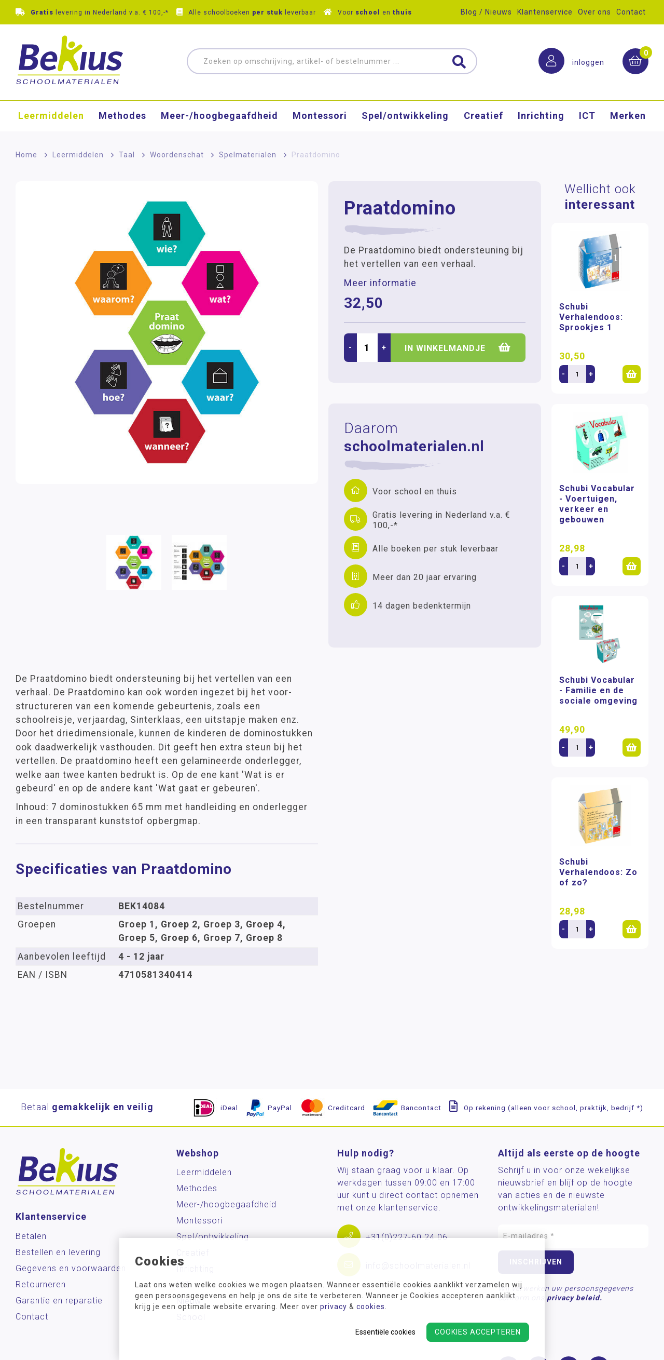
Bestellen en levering (58, 1252)
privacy (333, 1306)
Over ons (594, 12)
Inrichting (541, 117)
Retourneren (41, 1284)
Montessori (320, 117)
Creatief (483, 117)
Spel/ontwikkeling (405, 117)
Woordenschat (177, 155)
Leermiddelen (51, 117)
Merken (628, 117)
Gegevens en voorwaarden (71, 1268)
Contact (631, 12)
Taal (127, 155)
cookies (370, 1306)
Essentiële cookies (385, 1332)
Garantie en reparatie (59, 1300)
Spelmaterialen (247, 155)
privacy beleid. (574, 1298)
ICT (587, 117)
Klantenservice (545, 12)
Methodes (122, 117)
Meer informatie (380, 283)
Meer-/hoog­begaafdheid (219, 117)
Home (26, 155)
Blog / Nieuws (486, 12)
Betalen (31, 1236)
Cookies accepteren (478, 1332)
